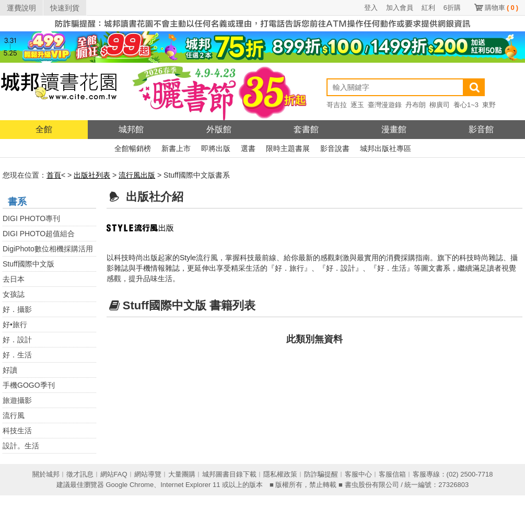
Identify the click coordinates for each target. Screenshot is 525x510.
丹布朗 (415, 104)
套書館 (306, 129)
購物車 (501, 7)
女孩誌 (14, 294)
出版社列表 (92, 175)
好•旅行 (15, 324)
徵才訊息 (80, 474)
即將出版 (215, 148)
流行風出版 (137, 175)
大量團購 (181, 474)
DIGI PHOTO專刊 (31, 218)
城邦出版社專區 (385, 148)
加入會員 (399, 7)
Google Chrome (130, 485)
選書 (248, 148)
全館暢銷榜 (132, 148)
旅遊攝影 (17, 400)
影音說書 (334, 148)
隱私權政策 (280, 474)
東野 (489, 104)
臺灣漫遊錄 (385, 104)
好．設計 (17, 339)
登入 (371, 7)
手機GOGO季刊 (29, 385)
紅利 (428, 7)
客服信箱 (392, 474)
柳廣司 (439, 104)
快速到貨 (64, 8)
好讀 (10, 370)
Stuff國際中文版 (28, 264)
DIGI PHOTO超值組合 (39, 233)
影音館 (481, 129)
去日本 (14, 279)
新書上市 (176, 148)
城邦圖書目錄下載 (229, 474)
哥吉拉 (336, 104)
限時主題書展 (288, 148)
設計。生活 (21, 446)
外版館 (218, 129)
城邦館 (131, 129)
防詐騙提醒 (321, 474)
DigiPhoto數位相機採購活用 (48, 249)
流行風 (14, 415)
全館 (44, 129)
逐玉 (357, 104)
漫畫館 (393, 129)
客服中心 (358, 474)
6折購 (452, 7)
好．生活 (17, 355)
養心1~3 (466, 104)
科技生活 (17, 430)
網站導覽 (147, 474)
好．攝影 (17, 309)
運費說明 (21, 8)
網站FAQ (113, 474)
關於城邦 (46, 474)
